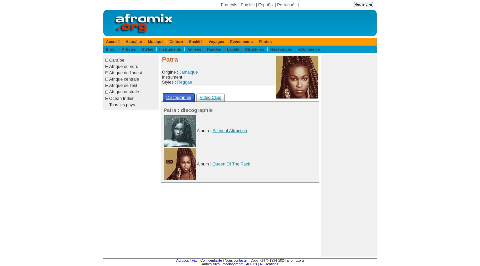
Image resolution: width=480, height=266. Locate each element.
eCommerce (309, 49)
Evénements (241, 42)
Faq (195, 260)
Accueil (113, 42)
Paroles (214, 49)
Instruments (170, 49)
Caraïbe (117, 60)
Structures (254, 49)
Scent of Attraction (229, 130)
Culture (176, 42)
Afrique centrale (124, 79)
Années (194, 49)
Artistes (129, 49)
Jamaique (188, 72)
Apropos (182, 260)
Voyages (216, 42)
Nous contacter (236, 260)
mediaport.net (233, 264)
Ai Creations (269, 264)
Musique (156, 42)
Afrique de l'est (123, 85)
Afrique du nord (124, 66)
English (248, 4)
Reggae (184, 82)
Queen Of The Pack (231, 163)
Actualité (134, 42)
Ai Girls (251, 264)
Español (266, 4)
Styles (147, 49)
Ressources (281, 49)
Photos (265, 42)
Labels (233, 49)
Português (286, 4)
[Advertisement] (349, 156)
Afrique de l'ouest (125, 72)
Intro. (111, 49)
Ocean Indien (122, 98)
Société (196, 42)
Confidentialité (211, 260)
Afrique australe (124, 91)
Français (229, 4)
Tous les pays (122, 104)
